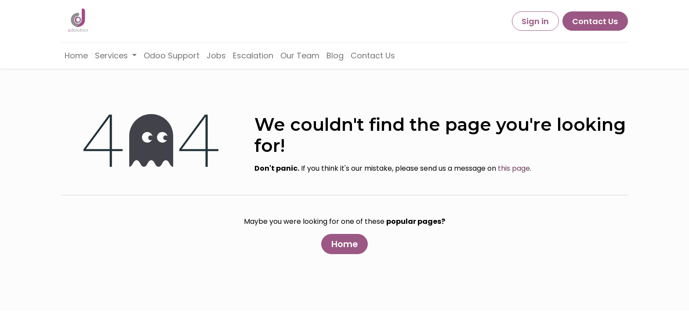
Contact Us (595, 21)
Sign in (535, 21)
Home (344, 244)
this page (514, 168)
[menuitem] (76, 55)
